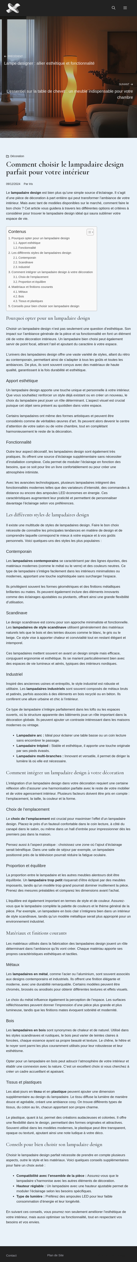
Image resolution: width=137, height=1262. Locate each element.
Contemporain (27, 257)
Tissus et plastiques (30, 301)
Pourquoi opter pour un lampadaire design (41, 238)
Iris (31, 183)
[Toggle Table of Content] (88, 232)
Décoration (17, 156)
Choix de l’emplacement (33, 277)
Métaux (23, 291)
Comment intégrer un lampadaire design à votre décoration (52, 272)
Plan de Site (55, 1255)
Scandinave (25, 262)
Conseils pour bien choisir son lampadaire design (45, 306)
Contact (11, 1255)
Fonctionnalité (27, 247)
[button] (113, 8)
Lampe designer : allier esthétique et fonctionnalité (49, 63)
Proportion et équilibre (32, 281)
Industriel (24, 267)
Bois (21, 296)
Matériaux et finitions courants (32, 286)
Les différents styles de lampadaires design (41, 252)
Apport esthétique (29, 242)
